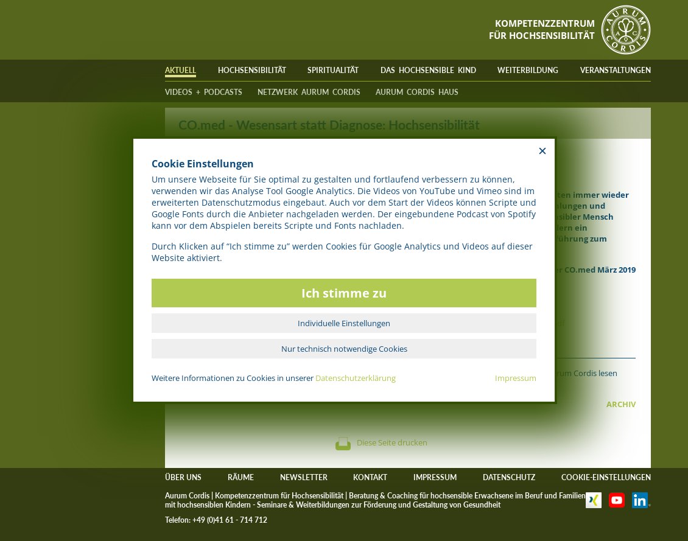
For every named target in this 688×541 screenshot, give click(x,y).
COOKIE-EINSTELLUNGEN (606, 477)
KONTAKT (370, 477)
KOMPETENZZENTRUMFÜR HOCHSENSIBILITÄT (542, 29)
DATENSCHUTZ (509, 477)
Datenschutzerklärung (355, 377)
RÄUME (241, 477)
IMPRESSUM (435, 477)
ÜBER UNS (183, 477)
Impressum (515, 377)
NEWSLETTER (304, 477)
